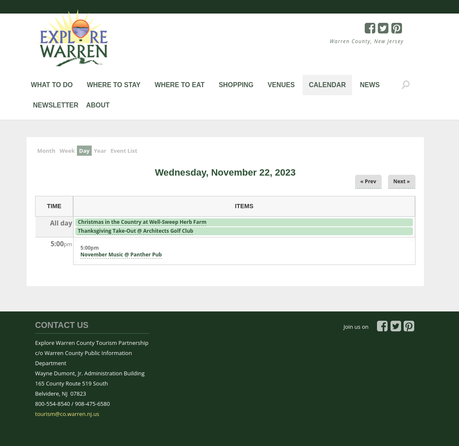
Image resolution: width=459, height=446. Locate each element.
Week (67, 150)
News (370, 84)
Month (46, 150)
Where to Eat (180, 84)
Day (85, 150)
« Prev (368, 181)
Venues (281, 84)
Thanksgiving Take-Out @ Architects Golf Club (135, 230)
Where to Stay (113, 84)
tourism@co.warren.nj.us (67, 414)
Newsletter (55, 105)
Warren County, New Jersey (367, 41)
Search (405, 85)
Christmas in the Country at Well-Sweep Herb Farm (142, 222)
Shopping (236, 84)
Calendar (327, 84)
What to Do (52, 84)
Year (100, 150)
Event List (123, 150)
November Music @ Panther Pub (121, 254)
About (97, 105)
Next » (401, 181)
